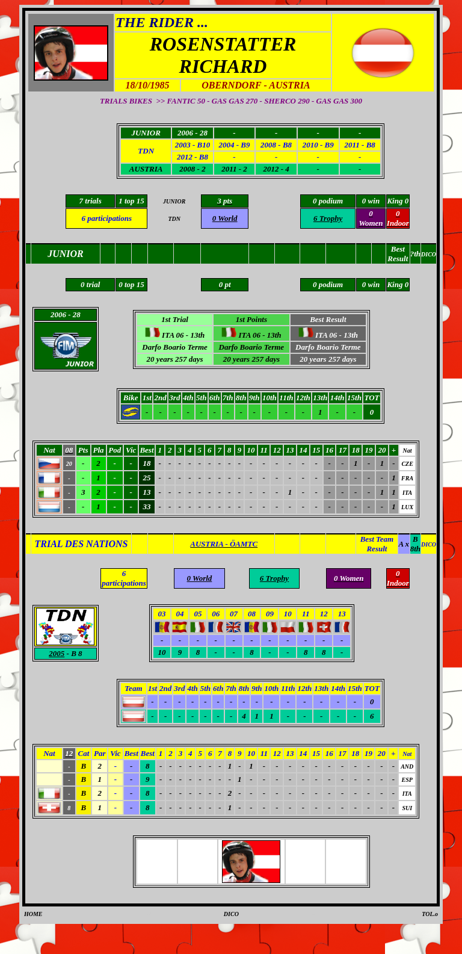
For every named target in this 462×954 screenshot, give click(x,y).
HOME (33, 914)
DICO (231, 914)
